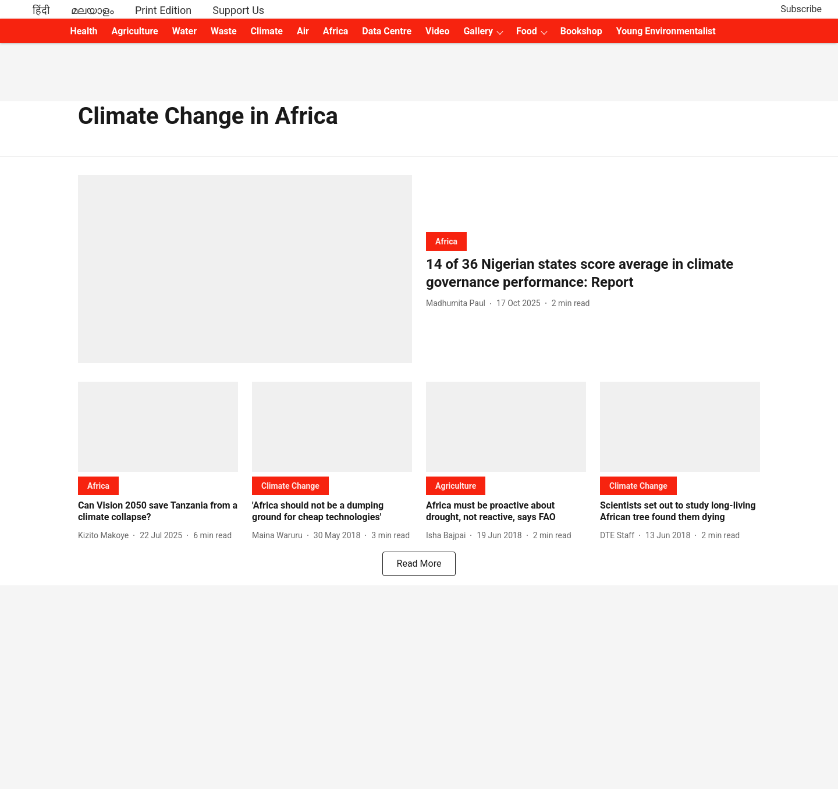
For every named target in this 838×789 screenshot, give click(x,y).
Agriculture (135, 31)
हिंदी (41, 10)
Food (526, 31)
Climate (267, 31)
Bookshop (581, 31)
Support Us (238, 10)
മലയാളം (92, 10)
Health (83, 31)
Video (437, 31)
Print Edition (163, 10)
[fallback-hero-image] (245, 269)
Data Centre (386, 31)
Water (184, 31)
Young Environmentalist (666, 31)
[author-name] (458, 303)
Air (303, 31)
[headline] (593, 273)
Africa (335, 31)
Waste (224, 31)
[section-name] (446, 241)
